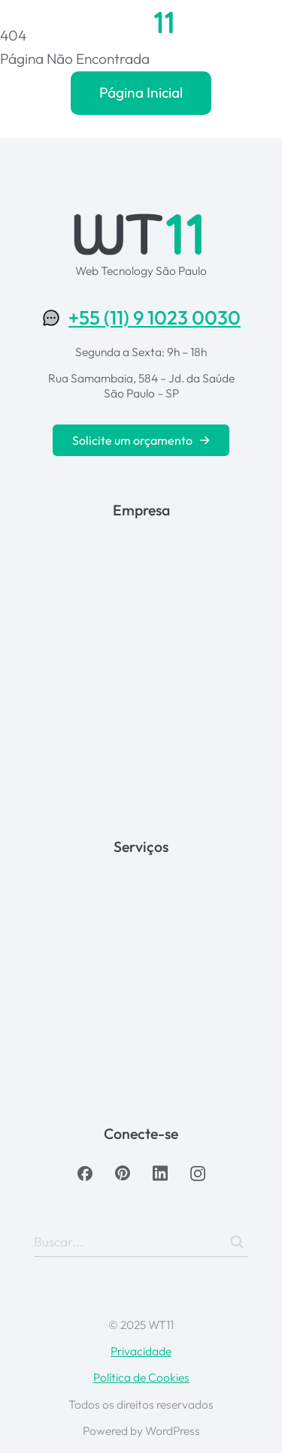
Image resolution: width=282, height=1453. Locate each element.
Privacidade (141, 1350)
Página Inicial (141, 92)
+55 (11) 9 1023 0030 (154, 317)
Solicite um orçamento (141, 440)
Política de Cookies (141, 1377)
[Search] (237, 1242)
